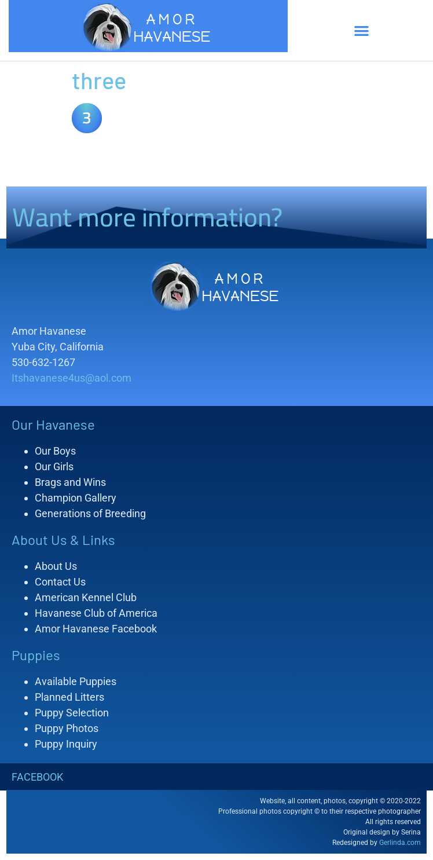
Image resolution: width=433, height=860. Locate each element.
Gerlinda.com (400, 843)
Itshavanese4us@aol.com (71, 378)
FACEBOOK (37, 777)
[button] (361, 30)
